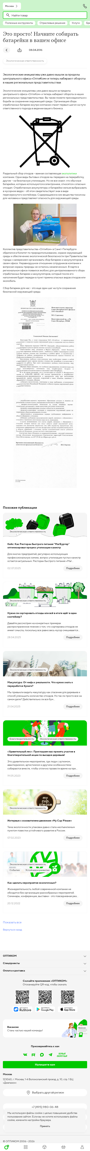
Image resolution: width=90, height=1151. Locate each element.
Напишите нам (45, 1064)
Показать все (12, 922)
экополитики (69, 173)
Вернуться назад (12, 929)
